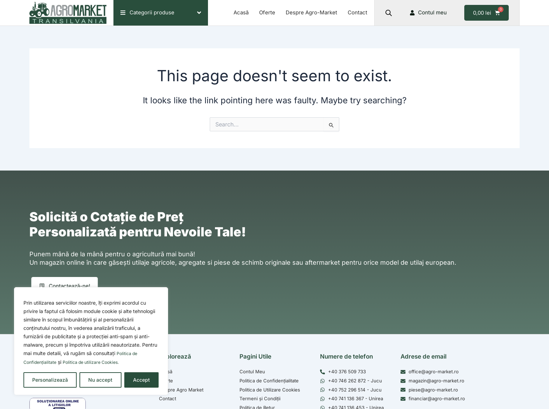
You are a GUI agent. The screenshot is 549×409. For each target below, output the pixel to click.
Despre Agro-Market (311, 12)
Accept (141, 380)
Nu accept (100, 380)
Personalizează (50, 380)
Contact (357, 12)
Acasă (241, 12)
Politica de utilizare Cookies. (99, 362)
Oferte (267, 12)
